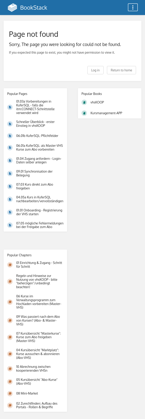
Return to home (121, 70)
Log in (95, 70)
